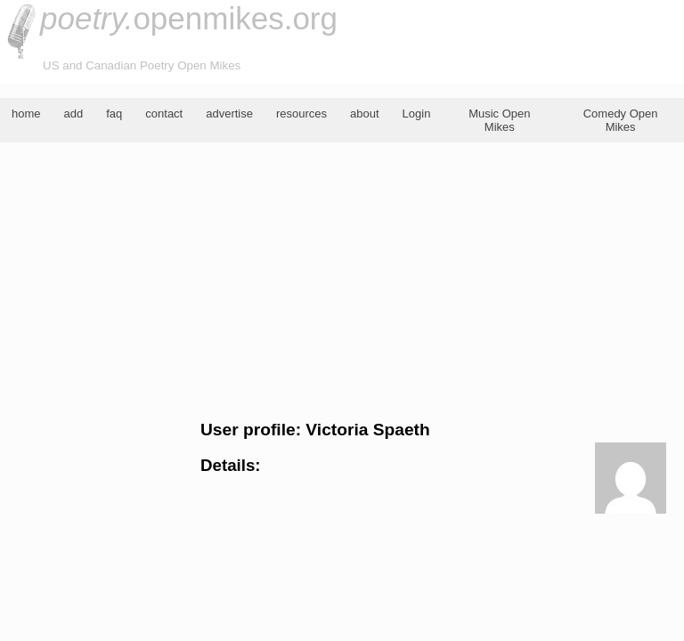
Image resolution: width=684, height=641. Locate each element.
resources (301, 113)
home (26, 113)
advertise (229, 113)
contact (164, 113)
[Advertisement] (342, 281)
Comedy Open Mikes (620, 120)
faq (114, 113)
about (364, 113)
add (74, 113)
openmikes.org (189, 18)
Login (417, 113)
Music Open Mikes (499, 120)
